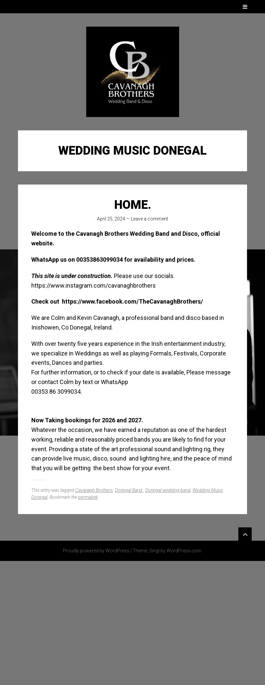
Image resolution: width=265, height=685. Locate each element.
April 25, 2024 (111, 218)
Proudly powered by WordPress (96, 550)
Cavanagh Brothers (94, 490)
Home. (132, 205)
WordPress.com (183, 550)
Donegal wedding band (167, 490)
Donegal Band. (129, 490)
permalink (88, 497)
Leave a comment (149, 218)
